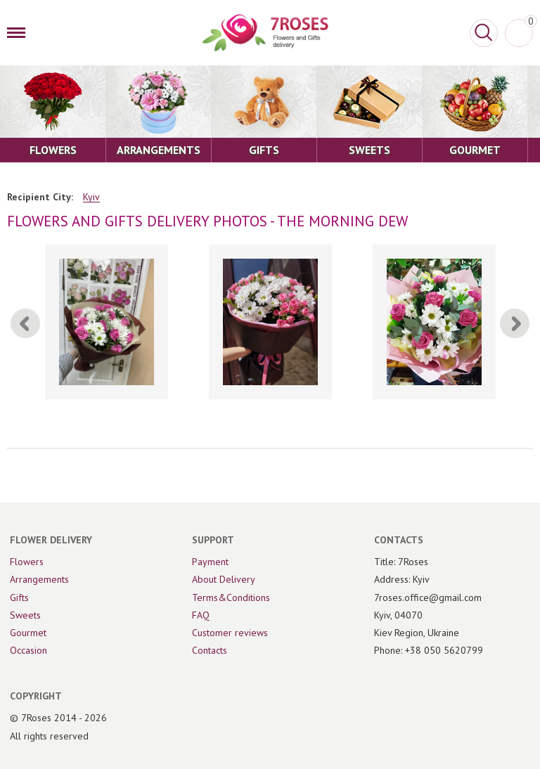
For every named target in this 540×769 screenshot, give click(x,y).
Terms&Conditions (231, 597)
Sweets (25, 615)
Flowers (27, 561)
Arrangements (39, 579)
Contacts (209, 650)
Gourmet (28, 632)
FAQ (201, 615)
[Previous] (25, 323)
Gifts (19, 597)
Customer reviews (230, 632)
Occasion (28, 650)
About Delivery (223, 579)
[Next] (514, 323)
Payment (210, 561)
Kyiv (91, 197)
